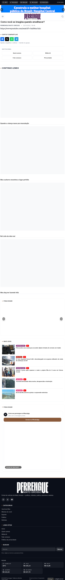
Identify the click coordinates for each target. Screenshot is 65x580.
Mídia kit (4, 535)
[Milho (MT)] (23, 2)
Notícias (4, 521)
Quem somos (17, 54)
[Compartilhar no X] (7, 40)
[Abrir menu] (2, 18)
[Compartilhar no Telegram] (16, 40)
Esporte (4, 515)
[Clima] (5, 2)
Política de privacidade (9, 541)
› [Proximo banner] (63, 9)
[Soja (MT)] (14, 2)
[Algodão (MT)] (33, 2)
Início (3, 530)
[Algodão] (12, 572)
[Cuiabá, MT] (12, 566)
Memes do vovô (7, 513)
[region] (25, 2)
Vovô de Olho (6, 510)
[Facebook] (7, 500)
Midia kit (48, 54)
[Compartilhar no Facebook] (2, 40)
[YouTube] (12, 500)
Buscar (60, 550)
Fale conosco (17, 59)
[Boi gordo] (32, 572)
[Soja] (32, 566)
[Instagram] (3, 500)
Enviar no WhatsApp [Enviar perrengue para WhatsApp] (32, 421)
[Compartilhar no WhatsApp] (12, 40)
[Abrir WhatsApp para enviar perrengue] (32, 447)
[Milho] (53, 566)
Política (4, 518)
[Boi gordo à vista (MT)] (44, 2)
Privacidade (48, 59)
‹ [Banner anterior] (1, 9)
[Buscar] (62, 18)
